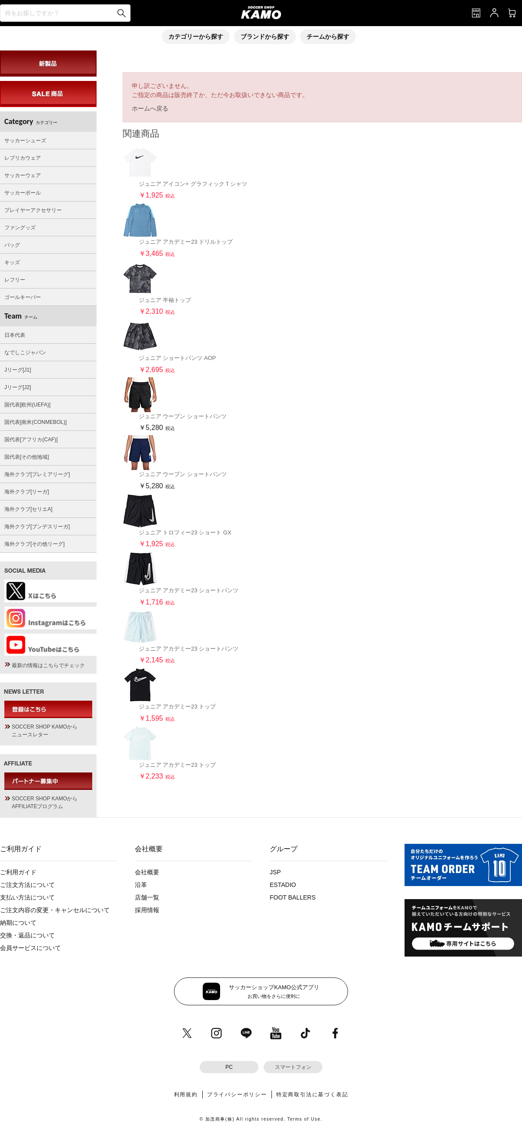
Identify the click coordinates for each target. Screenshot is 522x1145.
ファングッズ (20, 228)
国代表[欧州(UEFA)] (27, 405)
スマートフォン (293, 1067)
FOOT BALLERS (293, 897)
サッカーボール (22, 193)
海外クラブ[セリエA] (28, 509)
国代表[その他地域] (26, 457)
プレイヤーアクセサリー (33, 210)
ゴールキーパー (22, 297)
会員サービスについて (30, 947)
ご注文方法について (27, 884)
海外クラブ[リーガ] (26, 492)
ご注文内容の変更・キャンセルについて (55, 910)
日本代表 (14, 335)
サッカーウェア (22, 175)
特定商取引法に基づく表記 (312, 1094)
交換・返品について (27, 935)
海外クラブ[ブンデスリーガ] (37, 527)
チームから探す (328, 36)
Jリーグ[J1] (17, 370)
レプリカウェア (22, 158)
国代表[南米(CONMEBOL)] (35, 422)
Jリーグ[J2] (17, 387)
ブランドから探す (265, 36)
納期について (18, 922)
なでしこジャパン (25, 352)
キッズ (12, 262)
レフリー (14, 280)
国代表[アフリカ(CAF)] (31, 440)
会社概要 (147, 872)
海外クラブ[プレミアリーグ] (37, 474)
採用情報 (147, 910)
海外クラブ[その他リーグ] (34, 544)
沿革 (141, 884)
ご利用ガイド (18, 872)
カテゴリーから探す (195, 36)
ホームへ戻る (150, 108)
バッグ (12, 245)
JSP (275, 872)
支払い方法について (27, 897)
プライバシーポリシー (237, 1094)
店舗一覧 (147, 897)
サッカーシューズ (25, 141)
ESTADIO (283, 884)
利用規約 (186, 1094)
